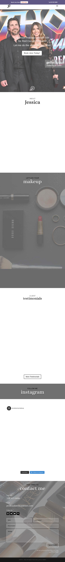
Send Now (53, 545)
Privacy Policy (54, 551)
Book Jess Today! (32, 53)
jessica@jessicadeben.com (20, 506)
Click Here (24, 2)
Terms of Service (52, 552)
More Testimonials (32, 377)
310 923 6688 (53, 2)
